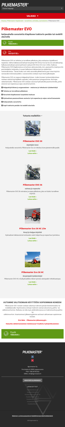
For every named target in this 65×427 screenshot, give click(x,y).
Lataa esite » (32, 153)
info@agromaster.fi (34, 373)
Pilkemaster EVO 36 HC (32, 396)
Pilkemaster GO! (32, 403)
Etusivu (3, 20)
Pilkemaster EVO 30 (32, 140)
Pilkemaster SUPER (32, 401)
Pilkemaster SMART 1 (32, 399)
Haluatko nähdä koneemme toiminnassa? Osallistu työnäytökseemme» (32, 323)
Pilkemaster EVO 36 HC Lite (32, 394)
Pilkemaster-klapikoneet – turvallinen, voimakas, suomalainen (27, 20)
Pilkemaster (14, 4)
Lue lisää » (32, 150)
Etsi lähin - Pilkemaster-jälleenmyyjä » (32, 320)
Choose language (32, 8)
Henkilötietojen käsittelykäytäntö (42, 415)
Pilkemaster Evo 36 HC (32, 271)
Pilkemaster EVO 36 (32, 184)
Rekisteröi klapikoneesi (32, 380)
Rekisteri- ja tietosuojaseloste (21, 415)
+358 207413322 (34, 371)
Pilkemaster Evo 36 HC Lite (32, 228)
